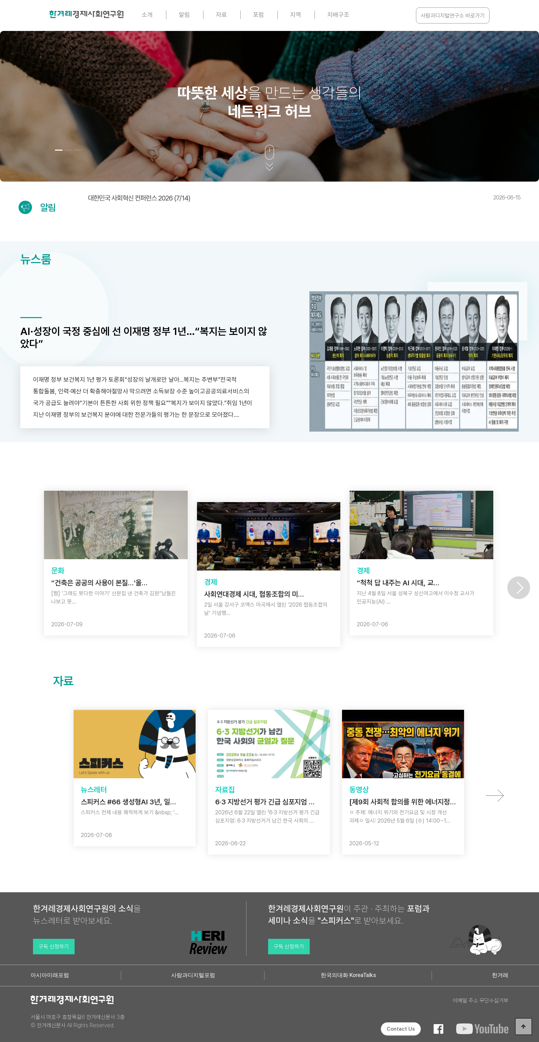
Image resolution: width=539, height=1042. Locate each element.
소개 (147, 14)
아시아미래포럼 (50, 975)
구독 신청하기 (53, 946)
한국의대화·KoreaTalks (348, 975)
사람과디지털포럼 (193, 975)
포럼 (258, 14)
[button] (59, 150)
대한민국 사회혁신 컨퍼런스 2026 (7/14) (304, 198)
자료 (221, 14)
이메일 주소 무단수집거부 (480, 1000)
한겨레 (500, 975)
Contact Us (401, 1029)
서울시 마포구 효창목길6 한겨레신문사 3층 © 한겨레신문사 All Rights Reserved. (78, 1021)
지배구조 (338, 14)
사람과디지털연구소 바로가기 (453, 15)
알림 (184, 14)
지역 (295, 14)
